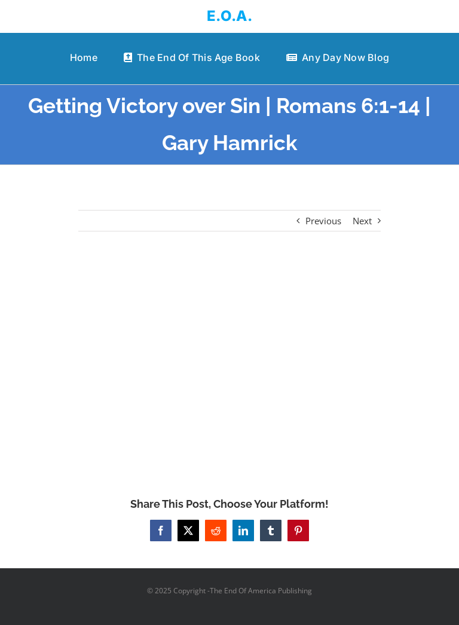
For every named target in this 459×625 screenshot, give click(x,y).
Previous (323, 221)
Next (362, 221)
